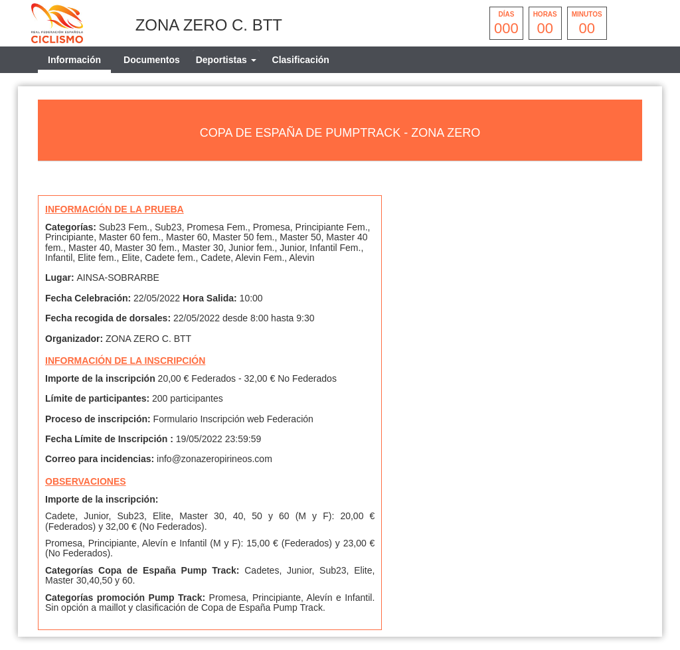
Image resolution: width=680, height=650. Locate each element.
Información (74, 59)
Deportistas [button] (226, 59)
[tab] (226, 60)
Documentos (152, 59)
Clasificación (300, 59)
